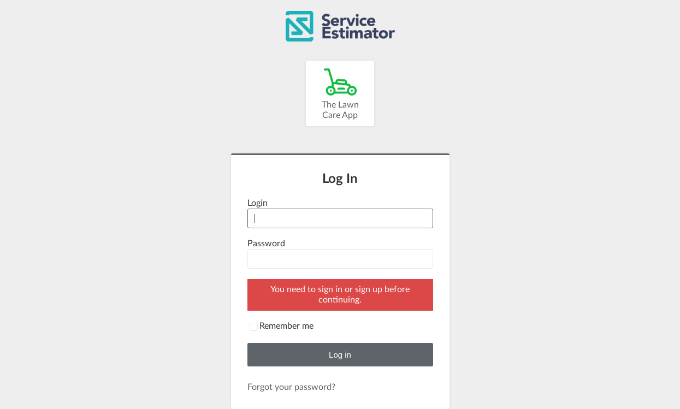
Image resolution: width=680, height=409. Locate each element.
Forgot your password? (291, 387)
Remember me (286, 326)
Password (266, 243)
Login (257, 203)
